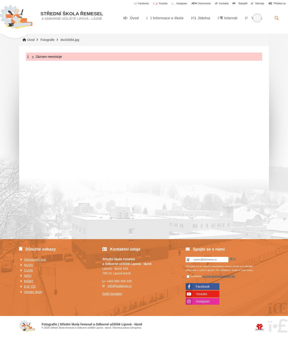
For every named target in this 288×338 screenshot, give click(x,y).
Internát (228, 18)
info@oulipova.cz (120, 286)
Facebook (202, 286)
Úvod (16, 17)
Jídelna (200, 18)
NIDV (28, 276)
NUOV (28, 265)
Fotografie (47, 39)
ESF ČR (30, 286)
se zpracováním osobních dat (218, 276)
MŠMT (28, 281)
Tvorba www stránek (259, 327)
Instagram (203, 301)
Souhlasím (196, 276)
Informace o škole (165, 18)
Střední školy (33, 292)
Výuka (253, 18)
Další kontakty (112, 294)
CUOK (28, 270)
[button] (277, 4)
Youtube (201, 294)
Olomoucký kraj (35, 259)
